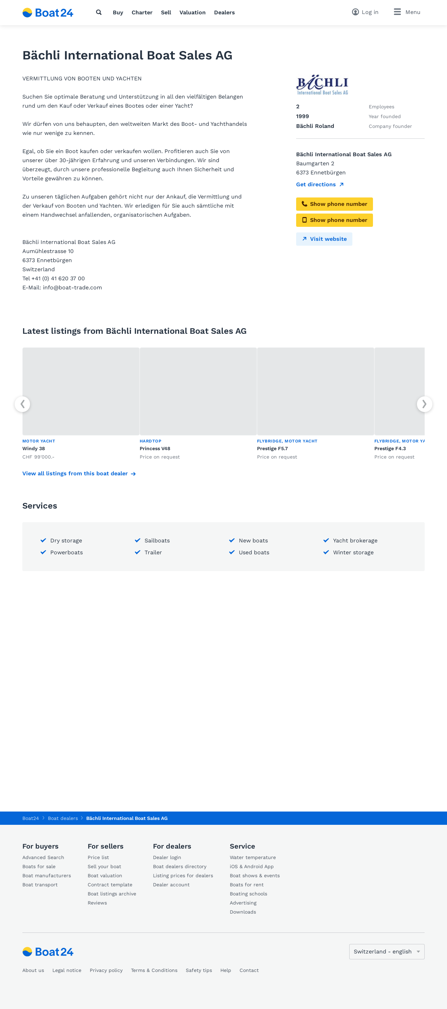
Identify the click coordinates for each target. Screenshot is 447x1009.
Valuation (192, 12)
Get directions (316, 184)
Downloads (243, 912)
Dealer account (171, 884)
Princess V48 (155, 448)
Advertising (243, 903)
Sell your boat (104, 866)
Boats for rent (247, 884)
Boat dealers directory (179, 866)
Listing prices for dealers (183, 875)
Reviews (97, 903)
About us (33, 970)
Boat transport (40, 884)
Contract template (110, 884)
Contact (249, 970)
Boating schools (248, 893)
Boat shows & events (255, 875)
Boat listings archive (112, 893)
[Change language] (387, 951)
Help (225, 970)
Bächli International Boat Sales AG (127, 818)
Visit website (324, 239)
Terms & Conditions (154, 970)
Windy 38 (33, 448)
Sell (166, 12)
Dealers (224, 12)
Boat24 (30, 818)
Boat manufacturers (46, 875)
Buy (118, 12)
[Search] (100, 12)
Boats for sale (39, 866)
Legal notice (66, 970)
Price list (98, 857)
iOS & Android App (252, 866)
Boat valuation (105, 875)
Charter (142, 12)
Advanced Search (43, 857)
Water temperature (253, 857)
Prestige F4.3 (390, 448)
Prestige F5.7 (272, 448)
